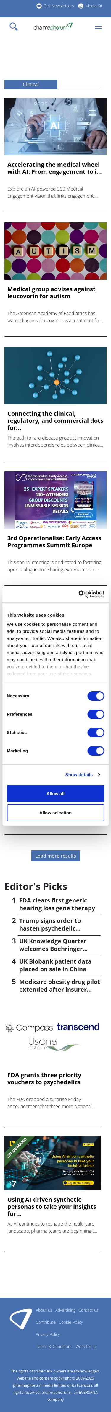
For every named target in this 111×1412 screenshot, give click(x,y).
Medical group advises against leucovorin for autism (51, 293)
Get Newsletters (59, 6)
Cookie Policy (71, 1322)
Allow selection (55, 812)
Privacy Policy (48, 1334)
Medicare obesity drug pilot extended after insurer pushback (59, 989)
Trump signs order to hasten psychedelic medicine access (50, 928)
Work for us (86, 1346)
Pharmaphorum (21, 1319)
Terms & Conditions (54, 1346)
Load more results (55, 856)
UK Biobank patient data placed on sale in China (55, 965)
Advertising (65, 1310)
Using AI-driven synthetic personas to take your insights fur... (51, 1206)
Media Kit (93, 6)
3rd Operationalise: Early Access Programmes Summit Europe (54, 542)
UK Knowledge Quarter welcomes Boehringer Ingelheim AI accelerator (55, 948)
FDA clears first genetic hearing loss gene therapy (57, 904)
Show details (79, 774)
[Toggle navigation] (15, 26)
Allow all (55, 793)
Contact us (88, 1310)
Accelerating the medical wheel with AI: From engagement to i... (54, 168)
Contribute (46, 1322)
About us (44, 1310)
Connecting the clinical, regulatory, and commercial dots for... (55, 420)
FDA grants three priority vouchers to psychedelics (44, 1079)
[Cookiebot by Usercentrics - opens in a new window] (79, 594)
